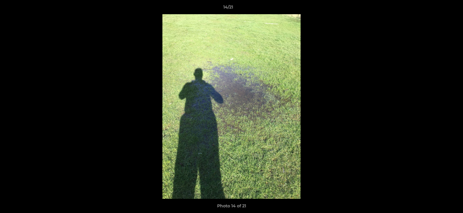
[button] (438, 8)
